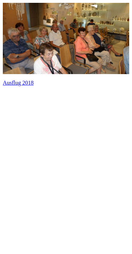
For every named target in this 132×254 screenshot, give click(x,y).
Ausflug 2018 (18, 83)
